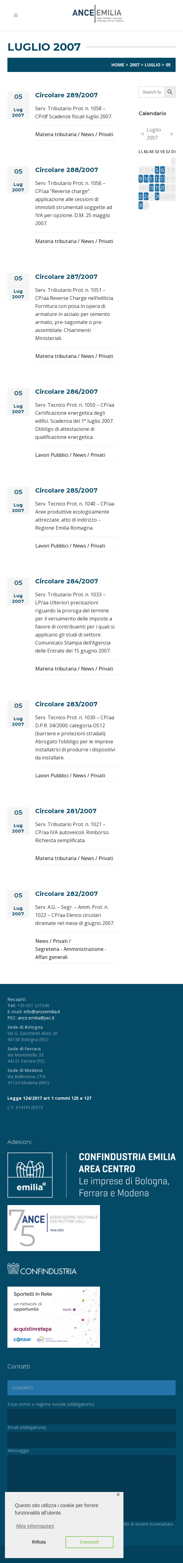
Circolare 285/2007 (66, 490)
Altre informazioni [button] (35, 1526)
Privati (105, 134)
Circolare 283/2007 (66, 704)
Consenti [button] (89, 1542)
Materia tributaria (56, 134)
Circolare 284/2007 (66, 581)
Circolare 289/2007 (66, 95)
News (87, 134)
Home (117, 65)
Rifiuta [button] (39, 1542)
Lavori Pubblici (52, 455)
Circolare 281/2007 (66, 811)
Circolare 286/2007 (66, 391)
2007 (134, 65)
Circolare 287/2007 (66, 276)
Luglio (152, 65)
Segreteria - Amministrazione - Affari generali (70, 953)
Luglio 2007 (154, 133)
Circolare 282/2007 (66, 893)
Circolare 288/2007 (66, 170)
